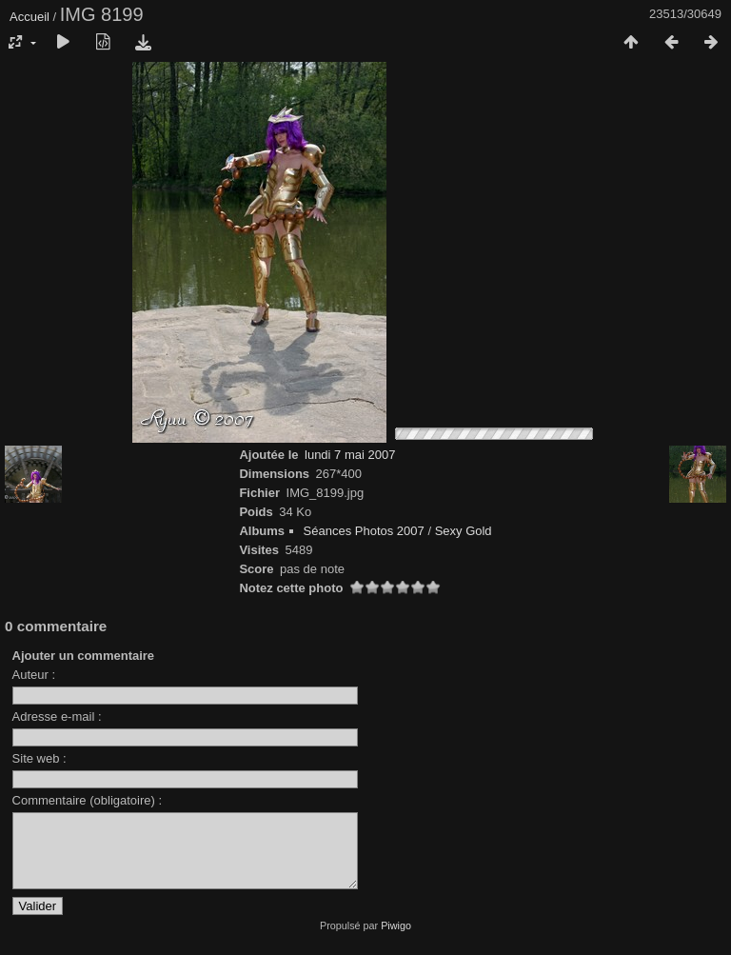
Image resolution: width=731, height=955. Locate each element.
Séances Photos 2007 (364, 531)
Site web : (39, 758)
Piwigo (396, 939)
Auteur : (34, 674)
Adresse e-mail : (57, 716)
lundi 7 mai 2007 (350, 455)
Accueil (29, 17)
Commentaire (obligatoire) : (87, 800)
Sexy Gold (463, 531)
